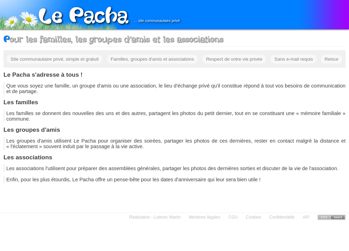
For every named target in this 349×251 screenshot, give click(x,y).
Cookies (253, 217)
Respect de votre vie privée (234, 59)
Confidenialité (282, 217)
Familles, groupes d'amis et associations (152, 59)
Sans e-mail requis (293, 59)
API (306, 217)
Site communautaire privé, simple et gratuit (54, 59)
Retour (332, 59)
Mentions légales (204, 217)
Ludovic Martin (167, 217)
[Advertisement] (174, 197)
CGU (233, 217)
